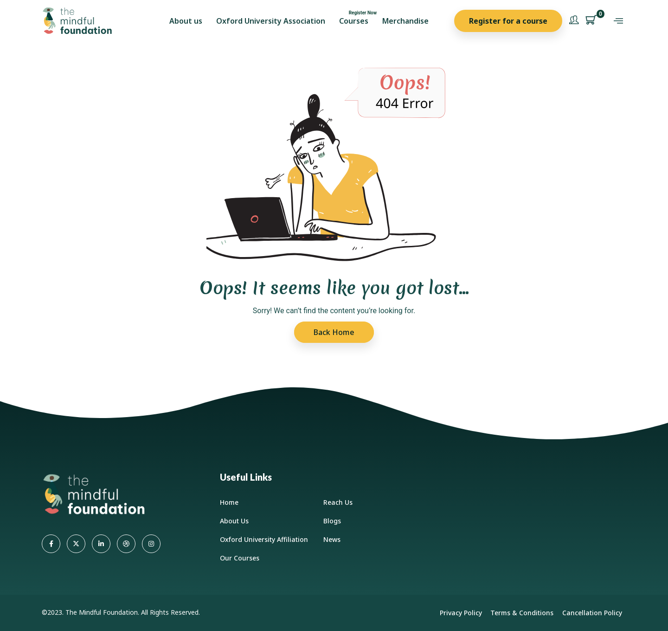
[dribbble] (126, 543)
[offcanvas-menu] (618, 21)
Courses (353, 21)
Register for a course (508, 21)
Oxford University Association (270, 21)
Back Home (334, 332)
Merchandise (405, 21)
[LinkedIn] (101, 543)
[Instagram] (151, 543)
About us (185, 21)
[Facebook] (51, 543)
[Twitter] (76, 543)
